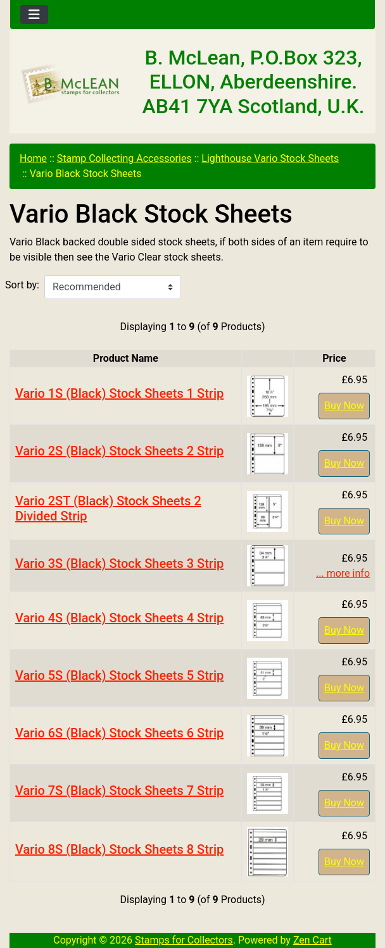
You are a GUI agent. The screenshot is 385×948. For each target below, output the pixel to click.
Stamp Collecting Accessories (124, 158)
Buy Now (344, 406)
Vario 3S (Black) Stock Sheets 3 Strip (119, 563)
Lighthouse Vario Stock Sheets (270, 158)
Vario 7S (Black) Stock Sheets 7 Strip (119, 790)
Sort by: (22, 285)
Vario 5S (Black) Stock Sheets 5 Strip (119, 675)
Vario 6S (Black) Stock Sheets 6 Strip (119, 733)
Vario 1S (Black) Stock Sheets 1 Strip (119, 393)
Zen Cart (312, 940)
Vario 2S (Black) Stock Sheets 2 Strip (119, 451)
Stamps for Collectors (184, 940)
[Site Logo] (71, 85)
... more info (343, 573)
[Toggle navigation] (34, 14)
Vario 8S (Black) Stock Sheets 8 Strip (119, 849)
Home (33, 158)
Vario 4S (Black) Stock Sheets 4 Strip (119, 617)
